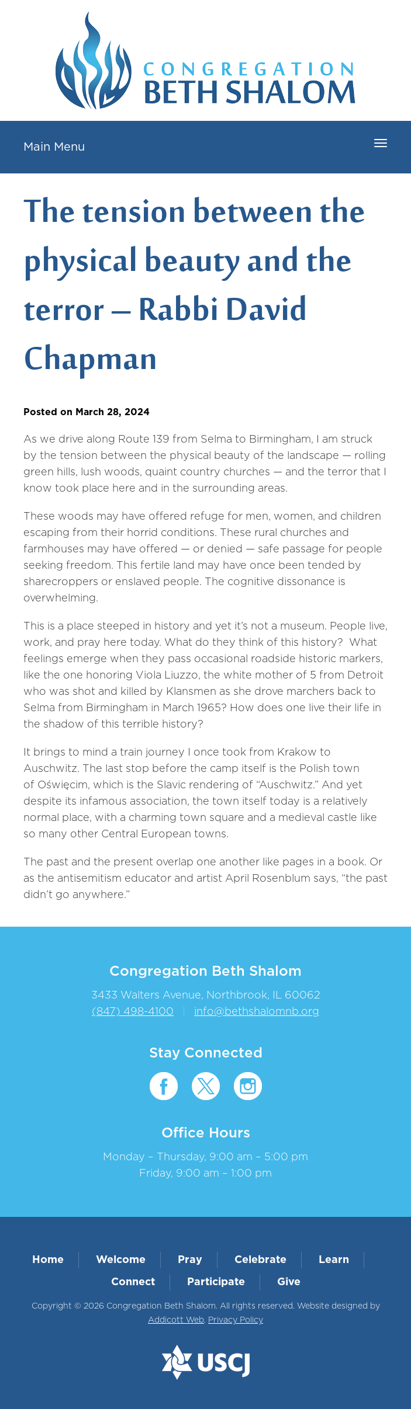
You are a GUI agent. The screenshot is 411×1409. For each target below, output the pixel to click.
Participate (216, 1282)
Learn (334, 1260)
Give (289, 1282)
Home (48, 1260)
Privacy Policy (235, 1320)
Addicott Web (176, 1320)
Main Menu (54, 147)
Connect (133, 1282)
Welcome (121, 1260)
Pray (190, 1260)
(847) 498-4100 (133, 1012)
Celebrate (260, 1260)
